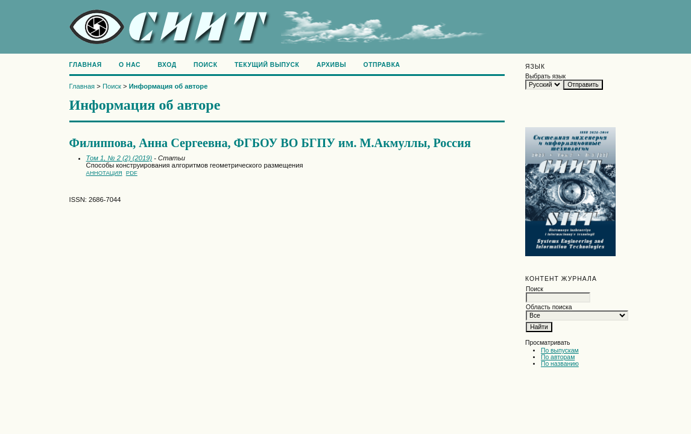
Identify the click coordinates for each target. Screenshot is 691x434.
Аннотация (104, 172)
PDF (131, 172)
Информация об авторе (168, 86)
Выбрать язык (545, 76)
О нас (129, 64)
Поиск (205, 64)
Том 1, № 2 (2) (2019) (119, 158)
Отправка (382, 64)
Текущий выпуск (267, 64)
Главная (85, 64)
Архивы (331, 64)
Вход (166, 64)
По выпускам (560, 350)
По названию (560, 363)
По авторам (558, 357)
